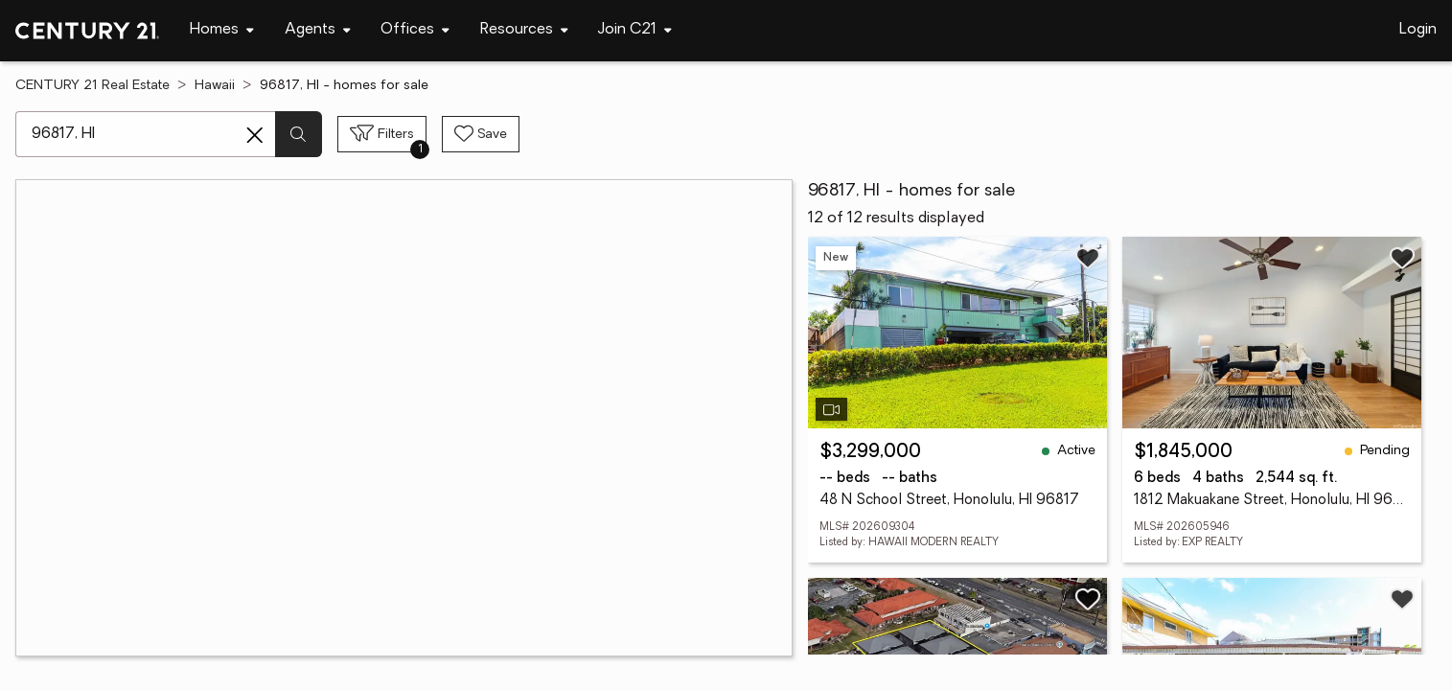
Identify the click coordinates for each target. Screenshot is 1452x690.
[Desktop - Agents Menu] (318, 30)
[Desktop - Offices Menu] (414, 30)
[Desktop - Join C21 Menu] (635, 30)
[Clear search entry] (255, 135)
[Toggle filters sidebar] (381, 134)
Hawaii (215, 86)
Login (1418, 29)
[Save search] (480, 134)
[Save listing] (1087, 257)
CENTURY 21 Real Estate (92, 86)
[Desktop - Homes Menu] (222, 30)
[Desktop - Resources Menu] (524, 30)
